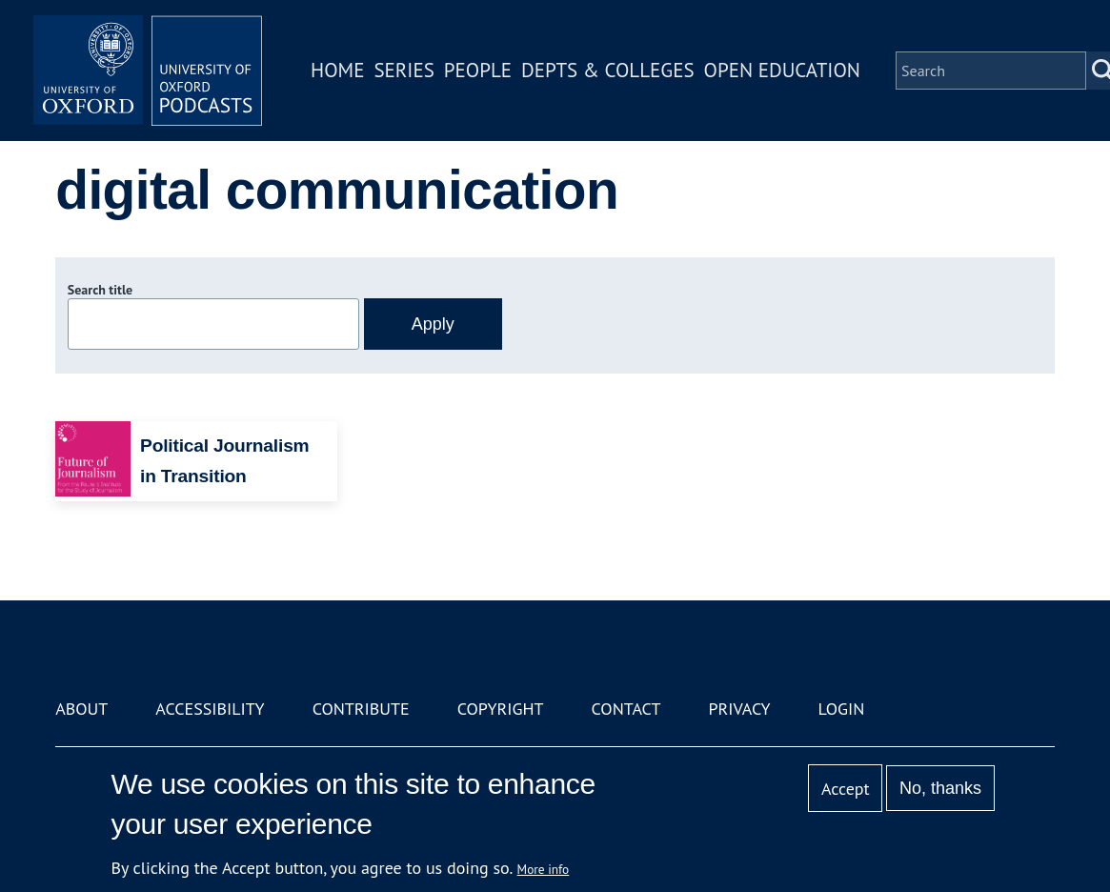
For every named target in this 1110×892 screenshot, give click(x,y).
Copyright (500, 709)
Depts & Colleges (608, 70)
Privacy (739, 709)
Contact (626, 709)
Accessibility (209, 709)
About (81, 709)
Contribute (361, 709)
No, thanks (940, 788)
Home (337, 70)
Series (403, 70)
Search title (100, 289)
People (478, 70)
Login (841, 709)
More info (543, 869)
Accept (845, 789)
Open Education (782, 70)
